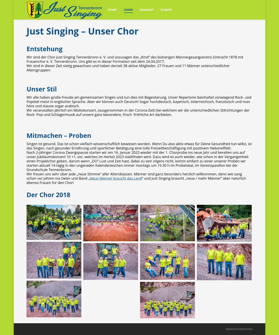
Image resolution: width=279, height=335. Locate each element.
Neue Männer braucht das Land (116, 178)
